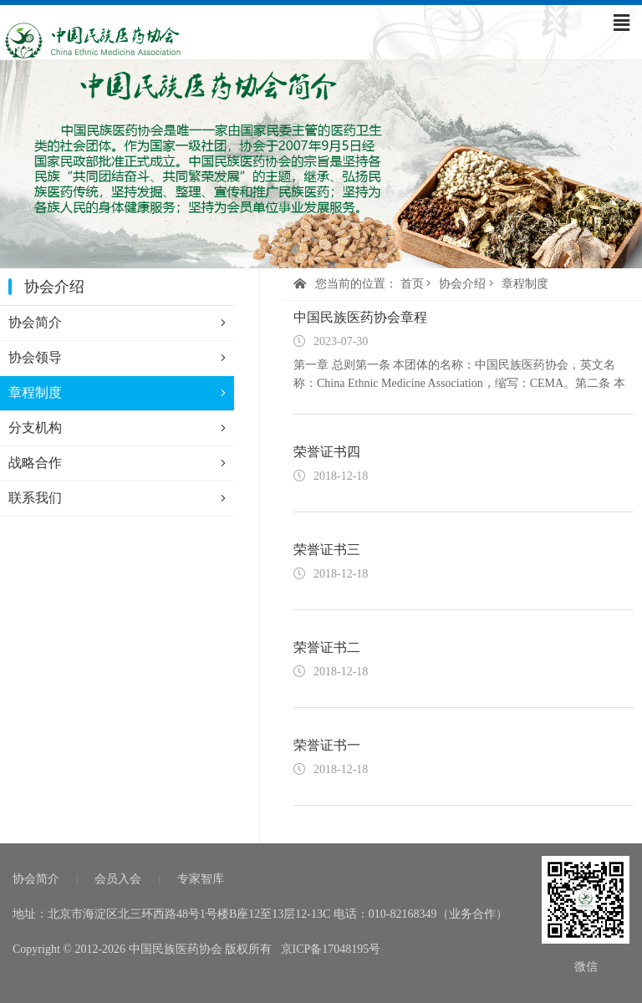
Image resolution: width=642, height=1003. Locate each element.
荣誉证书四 (326, 452)
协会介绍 (462, 283)
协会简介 (117, 322)
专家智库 (200, 879)
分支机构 (117, 427)
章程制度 (117, 392)
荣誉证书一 (326, 745)
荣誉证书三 (326, 549)
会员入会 (117, 879)
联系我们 (117, 498)
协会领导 (117, 357)
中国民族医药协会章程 (360, 317)
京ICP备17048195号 (331, 949)
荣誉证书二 (326, 647)
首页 (412, 283)
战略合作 (117, 463)
